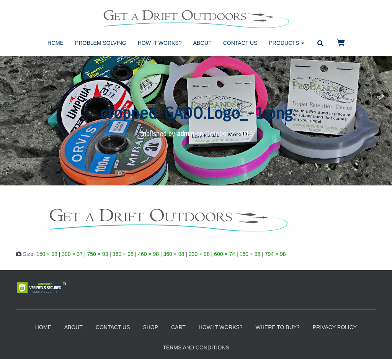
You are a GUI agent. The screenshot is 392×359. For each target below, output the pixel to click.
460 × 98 (148, 254)
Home (55, 43)
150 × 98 (46, 254)
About (202, 43)
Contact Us (240, 43)
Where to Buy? (277, 327)
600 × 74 (224, 254)
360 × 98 (123, 254)
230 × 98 (199, 254)
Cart (178, 327)
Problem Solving (100, 43)
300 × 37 (72, 254)
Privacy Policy (335, 327)
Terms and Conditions (196, 347)
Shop (150, 327)
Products (286, 43)
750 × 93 (97, 254)
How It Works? (160, 43)
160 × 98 (249, 254)
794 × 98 (275, 254)
